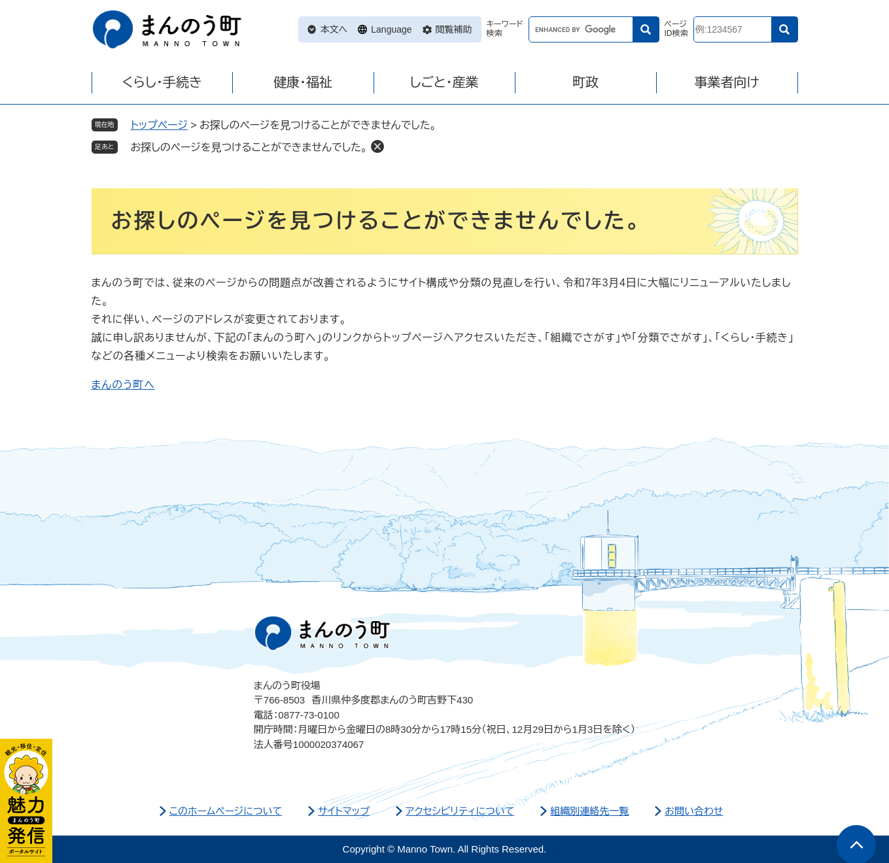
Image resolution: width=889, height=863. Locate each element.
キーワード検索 (505, 29)
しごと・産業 (444, 82)
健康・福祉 (302, 82)
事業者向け (726, 82)
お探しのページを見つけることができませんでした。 (249, 147)
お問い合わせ (694, 811)
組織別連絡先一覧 (589, 811)
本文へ (334, 29)
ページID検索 (676, 29)
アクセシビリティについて (460, 811)
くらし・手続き (161, 82)
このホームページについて (226, 811)
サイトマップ (344, 811)
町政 (585, 82)
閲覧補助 (454, 29)
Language (391, 29)
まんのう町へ (123, 384)
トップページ (159, 125)
